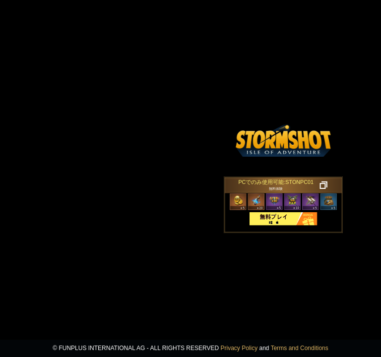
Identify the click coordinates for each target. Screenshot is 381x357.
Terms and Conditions (299, 348)
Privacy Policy (239, 348)
